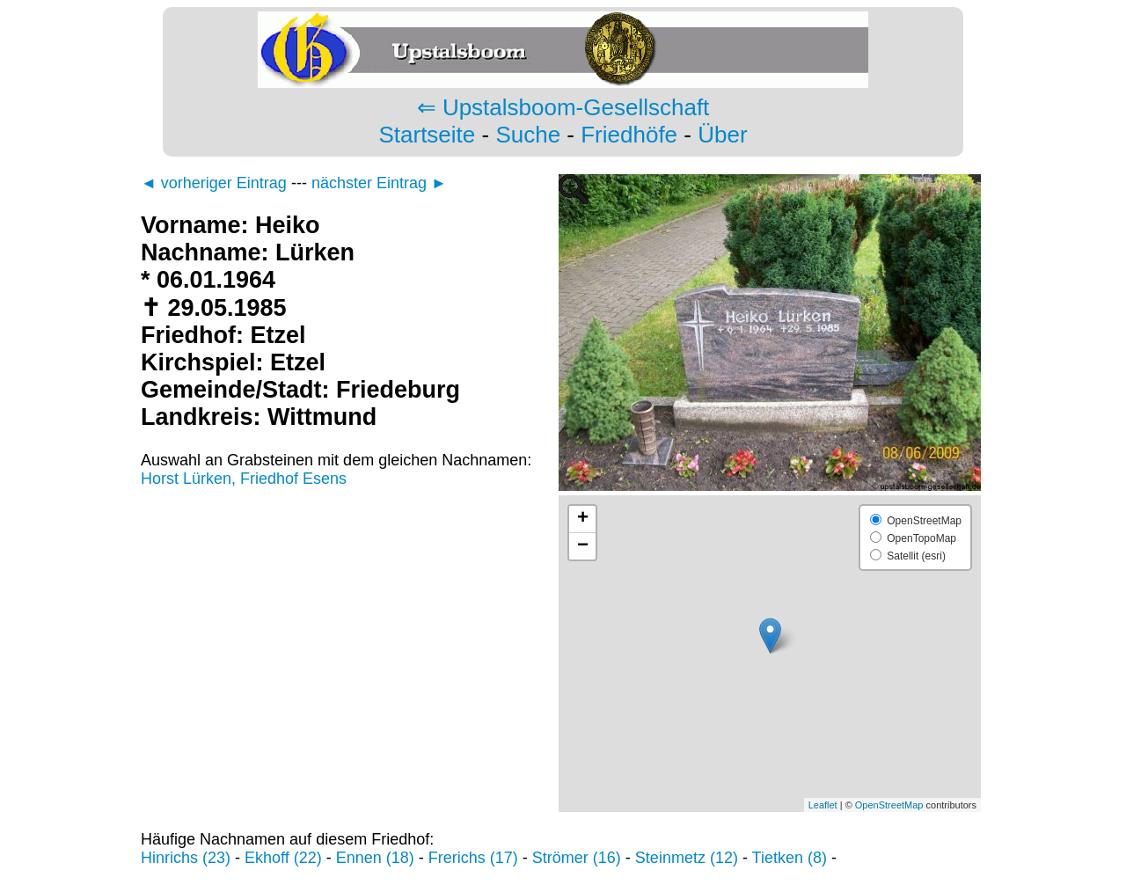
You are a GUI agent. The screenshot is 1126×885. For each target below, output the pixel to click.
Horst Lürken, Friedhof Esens (244, 478)
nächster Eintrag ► (379, 183)
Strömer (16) (576, 858)
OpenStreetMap (889, 805)
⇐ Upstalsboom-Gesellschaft (563, 107)
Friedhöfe (629, 134)
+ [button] (583, 519)
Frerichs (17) (473, 858)
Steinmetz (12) (686, 858)
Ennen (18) (375, 858)
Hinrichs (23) (185, 858)
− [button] (583, 546)
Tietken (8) (789, 858)
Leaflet (822, 805)
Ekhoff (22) (283, 858)
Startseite (426, 134)
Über (722, 134)
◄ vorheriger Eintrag (214, 183)
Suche (527, 134)
